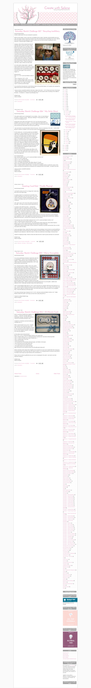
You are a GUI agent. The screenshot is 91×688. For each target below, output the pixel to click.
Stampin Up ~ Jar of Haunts (68, 425)
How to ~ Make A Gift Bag (68, 291)
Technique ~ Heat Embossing (68, 517)
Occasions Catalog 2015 (67, 339)
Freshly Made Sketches (67, 254)
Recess (64, 366)
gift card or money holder (67, 259)
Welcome (64, 582)
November (67, 112)
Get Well (64, 257)
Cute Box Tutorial (66, 220)
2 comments (33, 241)
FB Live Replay (66, 241)
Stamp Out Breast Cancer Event (69, 401)
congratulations (66, 214)
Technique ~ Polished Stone (68, 527)
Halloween (19, 243)
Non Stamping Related (67, 335)
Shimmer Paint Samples (67, 387)
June (66, 134)
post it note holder (66, 356)
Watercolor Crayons (66, 574)
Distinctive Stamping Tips (67, 226)
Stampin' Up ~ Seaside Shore (68, 455)
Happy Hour (65, 268)
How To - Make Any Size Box (68, 282)
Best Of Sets (65, 167)
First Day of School (66, 248)
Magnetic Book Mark (67, 311)
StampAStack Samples (67, 403)
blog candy (65, 178)
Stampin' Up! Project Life (67, 473)
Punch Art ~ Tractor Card (67, 362)
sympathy (65, 487)
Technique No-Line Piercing (68, 545)
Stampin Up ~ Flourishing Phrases (69, 413)
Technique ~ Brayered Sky (68, 496)
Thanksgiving (65, 551)
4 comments (32, 99)
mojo (64, 320)
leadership (65, 308)
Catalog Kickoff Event (67, 194)
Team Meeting (65, 491)
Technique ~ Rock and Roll (68, 530)
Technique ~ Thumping (67, 538)
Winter (64, 585)
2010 (65, 145)
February (67, 141)
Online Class (65, 344)
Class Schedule (66, 655)
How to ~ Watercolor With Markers (69, 296)
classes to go (65, 206)
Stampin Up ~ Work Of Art (68, 441)
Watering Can (65, 577)
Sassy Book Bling (66, 377)
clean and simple (66, 208)
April (66, 138)
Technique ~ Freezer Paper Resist (69, 510)
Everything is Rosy (66, 235)
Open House (65, 347)
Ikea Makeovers (66, 299)
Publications (65, 359)
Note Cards (65, 336)
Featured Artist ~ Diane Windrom (69, 244)
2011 (65, 109)
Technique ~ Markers (67, 523)
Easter (64, 232)
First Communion (66, 247)
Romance (65, 374)
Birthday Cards (66, 175)
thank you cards (66, 550)
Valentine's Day (66, 566)
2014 (65, 104)
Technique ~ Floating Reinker (68, 509)
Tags (64, 488)
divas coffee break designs (68, 228)
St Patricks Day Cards (67, 398)
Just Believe (65, 305)
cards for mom (65, 188)
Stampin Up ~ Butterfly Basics (68, 409)
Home (17, 24)
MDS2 (64, 318)
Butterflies (65, 184)
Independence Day (66, 300)
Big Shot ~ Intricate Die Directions (69, 169)
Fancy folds (65, 238)
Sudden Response (66, 479)
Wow (64, 588)
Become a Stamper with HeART (30, 24)
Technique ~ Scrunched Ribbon (69, 535)
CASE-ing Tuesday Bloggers (68, 193)
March (66, 139)
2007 (65, 150)
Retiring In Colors (66, 371)
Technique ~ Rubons (67, 532)
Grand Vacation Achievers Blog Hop (69, 262)
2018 (65, 98)
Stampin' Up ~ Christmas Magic (69, 451)
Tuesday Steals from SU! (67, 562)
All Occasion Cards (66, 161)
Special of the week (66, 395)
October (66, 114)
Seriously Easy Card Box (67, 384)
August (66, 131)
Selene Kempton (21, 99)
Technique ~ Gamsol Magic (68, 515)
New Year (65, 332)
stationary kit (65, 476)
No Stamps (65, 333)
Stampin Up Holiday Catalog (68, 447)
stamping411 (19, 101)
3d (63, 160)
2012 (65, 108)
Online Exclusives (66, 345)
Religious (64, 368)
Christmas (65, 200)
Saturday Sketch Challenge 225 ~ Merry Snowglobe (37, 253)
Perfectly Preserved (66, 350)
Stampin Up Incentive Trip (68, 448)
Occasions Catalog (66, 338)
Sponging (64, 396)
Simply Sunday (66, 389)
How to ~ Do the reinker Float (68, 289)
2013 (65, 106)
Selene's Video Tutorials (67, 381)
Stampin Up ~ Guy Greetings (68, 421)
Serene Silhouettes (66, 383)
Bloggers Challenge (66, 179)
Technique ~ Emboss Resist (68, 505)
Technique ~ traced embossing (69, 539)
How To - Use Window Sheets (68, 284)
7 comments (32, 174)
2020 (65, 94)
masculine (65, 317)
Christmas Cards (66, 202)
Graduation (65, 260)
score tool (65, 378)
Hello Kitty (65, 271)
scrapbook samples (66, 380)
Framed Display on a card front (69, 253)
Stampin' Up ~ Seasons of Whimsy (69, 457)
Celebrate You (65, 196)
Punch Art (65, 361)
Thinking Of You (66, 554)
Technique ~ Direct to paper (27, 243)
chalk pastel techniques (67, 197)
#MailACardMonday (66, 158)
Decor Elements (66, 223)
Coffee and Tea (66, 209)
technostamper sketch (67, 547)
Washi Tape (65, 573)
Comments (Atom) (23, 376)
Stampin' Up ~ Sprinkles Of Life (69, 462)
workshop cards (66, 586)
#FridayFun (65, 157)
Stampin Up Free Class (67, 445)
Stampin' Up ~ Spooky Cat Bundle (69, 459)
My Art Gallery (65, 657)
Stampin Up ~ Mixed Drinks (68, 429)
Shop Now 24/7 (66, 652)
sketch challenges (66, 390)
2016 (65, 101)
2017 (65, 99)
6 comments (32, 300)
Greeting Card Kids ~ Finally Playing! (37, 186)
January (66, 143)
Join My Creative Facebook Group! (69, 658)
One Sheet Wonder (66, 341)
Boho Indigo (65, 182)
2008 (65, 148)
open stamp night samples (68, 348)
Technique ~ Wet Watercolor (68, 542)
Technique (65, 493)
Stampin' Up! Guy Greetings (68, 470)
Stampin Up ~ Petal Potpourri (68, 433)
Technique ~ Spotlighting (67, 536)
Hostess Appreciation (67, 277)
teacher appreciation (67, 490)
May (66, 136)
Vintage (64, 571)
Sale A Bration (65, 375)
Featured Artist (65, 243)
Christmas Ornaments (67, 203)
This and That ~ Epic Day (67, 556)
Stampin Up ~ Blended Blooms (69, 407)
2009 (65, 146)
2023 (65, 91)
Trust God (65, 560)
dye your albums (66, 231)
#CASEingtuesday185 (67, 155)
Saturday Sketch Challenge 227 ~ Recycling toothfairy (37, 31)
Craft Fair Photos (66, 217)
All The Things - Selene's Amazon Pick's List (55, 24)
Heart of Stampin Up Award (68, 269)
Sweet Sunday (65, 485)
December (67, 111)
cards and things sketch (67, 187)
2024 (65, 89)
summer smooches (66, 482)
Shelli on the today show (67, 386)
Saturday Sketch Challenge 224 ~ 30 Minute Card (37, 312)
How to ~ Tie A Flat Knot (67, 292)
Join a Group (72, 665)
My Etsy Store (65, 329)
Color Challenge (66, 211)
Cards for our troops (66, 190)
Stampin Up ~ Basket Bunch (68, 406)
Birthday (64, 173)
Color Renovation (66, 212)
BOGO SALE (65, 181)
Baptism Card (65, 166)
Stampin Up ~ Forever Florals (68, 417)
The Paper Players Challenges (68, 553)
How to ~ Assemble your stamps (69, 288)
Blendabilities (65, 176)
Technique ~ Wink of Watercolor (69, 544)
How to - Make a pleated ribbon (69, 278)
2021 (65, 93)
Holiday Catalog (66, 274)
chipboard (65, 199)
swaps (64, 484)
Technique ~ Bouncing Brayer (68, 494)
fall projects (65, 237)
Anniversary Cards (66, 163)
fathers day (65, 240)
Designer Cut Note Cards (67, 225)
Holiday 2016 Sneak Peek (68, 272)
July (66, 133)
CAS (64, 191)
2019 (65, 96)
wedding (64, 579)
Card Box (64, 185)
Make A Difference (66, 313)
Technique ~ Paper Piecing (68, 526)
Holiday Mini (65, 275)
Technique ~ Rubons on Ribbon (69, 533)
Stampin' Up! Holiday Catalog (68, 471)
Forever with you (66, 251)
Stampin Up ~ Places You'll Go (68, 434)
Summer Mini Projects (67, 481)
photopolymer (65, 353)
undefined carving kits (67, 565)
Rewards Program (66, 372)
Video (64, 568)
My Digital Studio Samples (68, 327)
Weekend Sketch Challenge (68, 580)
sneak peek (65, 392)
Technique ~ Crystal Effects (68, 502)
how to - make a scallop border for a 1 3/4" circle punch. (69, 281)
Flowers (64, 250)
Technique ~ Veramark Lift (68, 541)
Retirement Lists (66, 369)
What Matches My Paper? (68, 583)
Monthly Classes (66, 323)
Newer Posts (18, 373)
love (63, 310)
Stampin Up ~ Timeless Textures (69, 404)
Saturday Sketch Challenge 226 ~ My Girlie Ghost (37, 111)
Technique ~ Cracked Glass (68, 499)
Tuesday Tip (65, 563)
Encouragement (66, 234)
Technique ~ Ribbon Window (68, 529)
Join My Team (65, 303)
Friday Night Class (66, 256)
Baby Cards (65, 164)
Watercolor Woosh (66, 576)
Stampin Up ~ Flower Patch (68, 415)
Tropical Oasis (65, 559)
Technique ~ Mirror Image (68, 524)
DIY (63, 229)
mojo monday (65, 321)
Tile (63, 557)
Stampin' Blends (66, 450)
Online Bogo (65, 342)
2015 (65, 103)
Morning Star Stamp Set (67, 326)
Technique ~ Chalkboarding (68, 497)
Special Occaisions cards (67, 393)
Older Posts (57, 373)
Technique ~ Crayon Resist (68, 500)
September (67, 129)
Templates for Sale (66, 548)
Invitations (65, 302)
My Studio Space (66, 330)
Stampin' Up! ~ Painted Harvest (69, 466)
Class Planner (65, 205)
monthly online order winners (68, 324)
